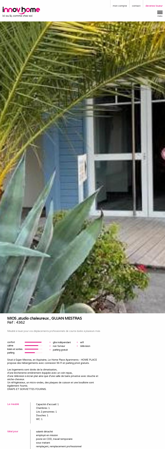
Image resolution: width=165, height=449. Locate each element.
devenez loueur (154, 5)
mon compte (120, 5)
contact (136, 5)
